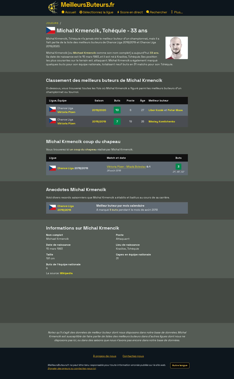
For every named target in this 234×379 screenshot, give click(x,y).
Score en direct (130, 12)
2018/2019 (99, 121)
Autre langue (179, 365)
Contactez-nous (133, 356)
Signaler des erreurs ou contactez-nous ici (72, 368)
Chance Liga (72, 168)
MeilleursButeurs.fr (87, 5)
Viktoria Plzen (66, 112)
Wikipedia (66, 273)
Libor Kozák (156, 110)
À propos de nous (104, 356)
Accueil (68, 12)
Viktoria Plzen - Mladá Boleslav (126, 166)
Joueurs (52, 23)
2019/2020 (99, 110)
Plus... (176, 12)
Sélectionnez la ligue (96, 12)
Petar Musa (175, 110)
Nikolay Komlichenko (162, 121)
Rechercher (156, 12)
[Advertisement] (117, 301)
